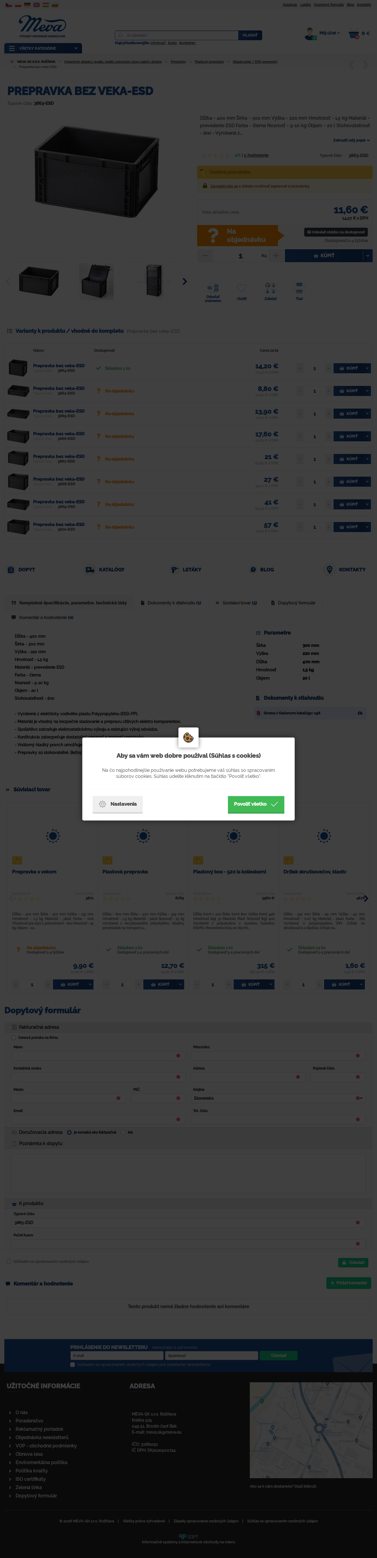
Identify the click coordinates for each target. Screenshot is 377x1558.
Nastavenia (118, 804)
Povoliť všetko (256, 804)
